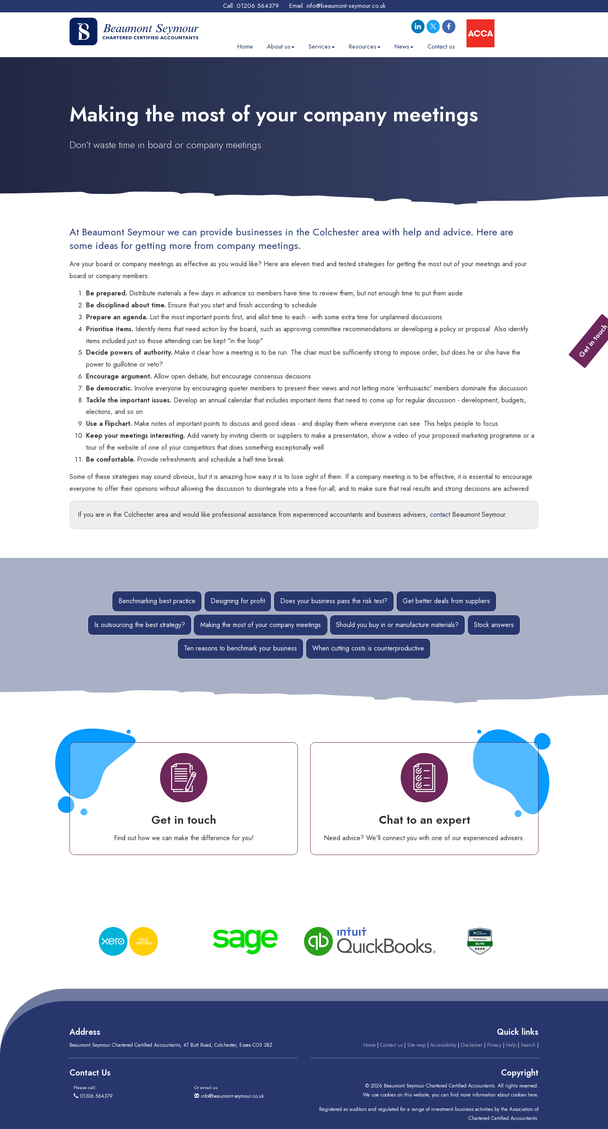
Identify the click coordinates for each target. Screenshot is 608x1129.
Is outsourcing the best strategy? (139, 625)
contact (440, 514)
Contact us (441, 43)
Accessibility (443, 1045)
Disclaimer (472, 1045)
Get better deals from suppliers (446, 601)
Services (322, 43)
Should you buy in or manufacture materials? (397, 625)
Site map (416, 1045)
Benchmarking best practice (156, 601)
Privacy (494, 1045)
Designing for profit (238, 601)
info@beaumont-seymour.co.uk (345, 5)
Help (511, 1045)
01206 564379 (258, 5)
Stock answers (494, 625)
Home (245, 43)
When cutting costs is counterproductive (368, 648)
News (404, 43)
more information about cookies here (498, 1095)
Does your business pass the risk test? (334, 601)
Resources (365, 43)
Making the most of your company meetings (260, 625)
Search (528, 1045)
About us (281, 43)
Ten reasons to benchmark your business (240, 648)
